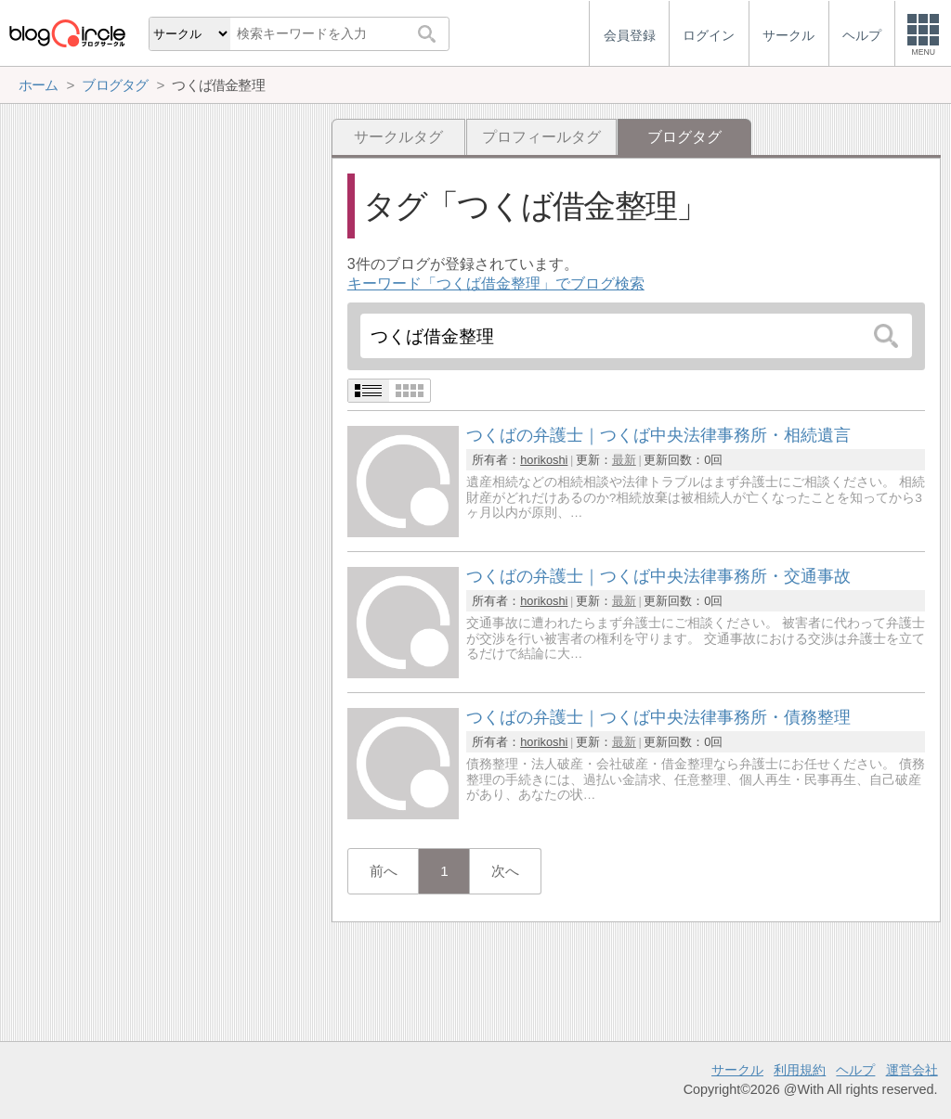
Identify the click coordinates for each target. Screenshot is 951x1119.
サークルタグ (398, 137)
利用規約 (800, 1069)
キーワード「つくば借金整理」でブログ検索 (496, 283)
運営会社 (912, 1069)
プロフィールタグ (541, 137)
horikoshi (543, 460)
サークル (737, 1069)
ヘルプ (855, 1069)
